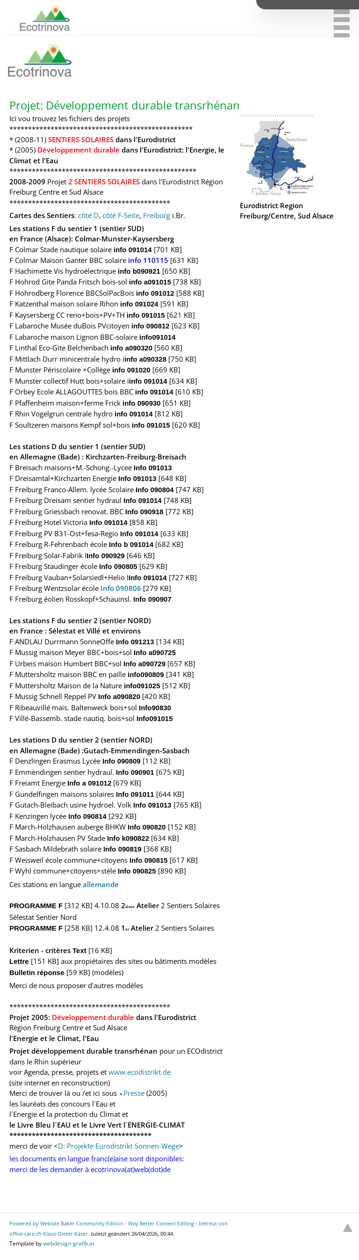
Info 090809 (121, 761)
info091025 (142, 686)
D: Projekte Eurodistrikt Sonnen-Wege (118, 1146)
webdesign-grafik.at (68, 1243)
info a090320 (131, 348)
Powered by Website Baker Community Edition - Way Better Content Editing (101, 1223)
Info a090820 (119, 696)
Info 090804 (155, 490)
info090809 (146, 674)
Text (80, 950)
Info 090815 (148, 860)
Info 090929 (105, 556)
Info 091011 (135, 794)
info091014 (157, 337)
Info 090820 (147, 827)
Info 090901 (135, 772)
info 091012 (155, 293)
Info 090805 (118, 566)
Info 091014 (142, 500)
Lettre (19, 961)
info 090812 (150, 326)
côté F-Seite (120, 215)
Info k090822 (128, 838)
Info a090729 (144, 664)
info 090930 (141, 403)
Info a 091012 (89, 783)
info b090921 (139, 271)
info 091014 (133, 250)
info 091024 (139, 304)
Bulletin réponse (37, 972)
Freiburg (156, 215)
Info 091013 (153, 468)
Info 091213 (135, 642)
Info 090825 (137, 871)
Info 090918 (144, 512)
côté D (88, 215)
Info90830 (155, 708)
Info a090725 (155, 652)
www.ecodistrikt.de (139, 1072)
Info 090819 (122, 849)
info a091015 (150, 282)
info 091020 (131, 370)
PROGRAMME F (37, 906)
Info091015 (154, 718)
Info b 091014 (131, 544)
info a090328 (145, 359)
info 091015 (146, 315)
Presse (133, 1093)
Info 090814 (87, 816)
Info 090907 (152, 599)
